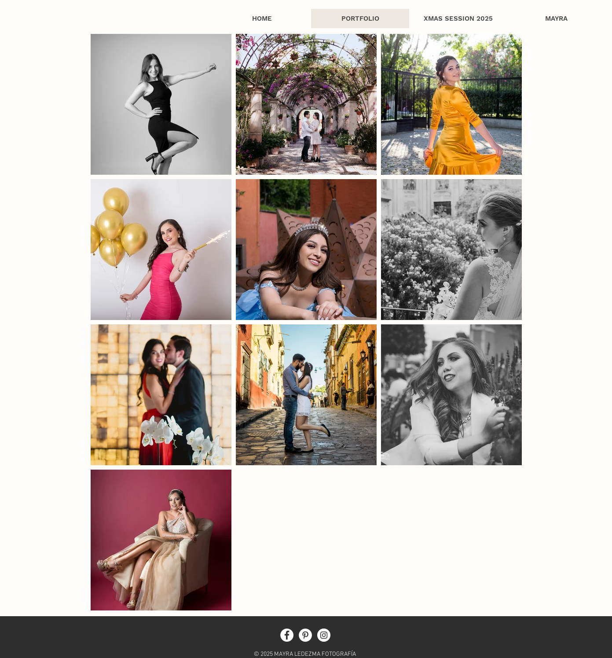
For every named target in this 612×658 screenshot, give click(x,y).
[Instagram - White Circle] (323, 635)
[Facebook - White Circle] (286, 635)
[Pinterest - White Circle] (305, 635)
